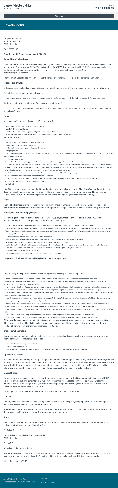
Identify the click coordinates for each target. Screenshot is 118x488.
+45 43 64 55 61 (104, 7)
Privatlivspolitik (47, 482)
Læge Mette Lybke (18, 5)
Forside (44, 478)
